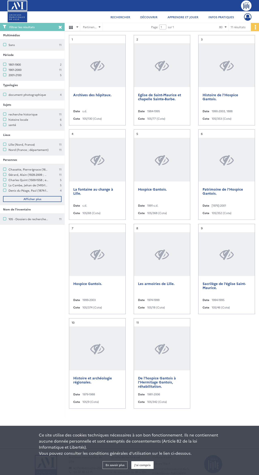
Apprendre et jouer (183, 17)
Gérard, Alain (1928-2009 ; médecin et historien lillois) (45, 175)
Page (154, 27)
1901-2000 (14, 70)
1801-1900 (14, 64)
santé (12, 125)
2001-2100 (14, 75)
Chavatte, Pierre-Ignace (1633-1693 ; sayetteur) (40, 169)
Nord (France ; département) (28, 150)
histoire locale (18, 119)
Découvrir (148, 17)
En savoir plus (115, 465)
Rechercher (120, 17)
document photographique (27, 95)
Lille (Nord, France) (21, 144)
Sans (11, 45)
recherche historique (22, 114)
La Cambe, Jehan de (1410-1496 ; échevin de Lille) (41, 185)
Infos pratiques (221, 17)
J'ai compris (142, 465)
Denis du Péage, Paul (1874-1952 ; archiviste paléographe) (47, 190)
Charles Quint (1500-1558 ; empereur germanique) (42, 180)
